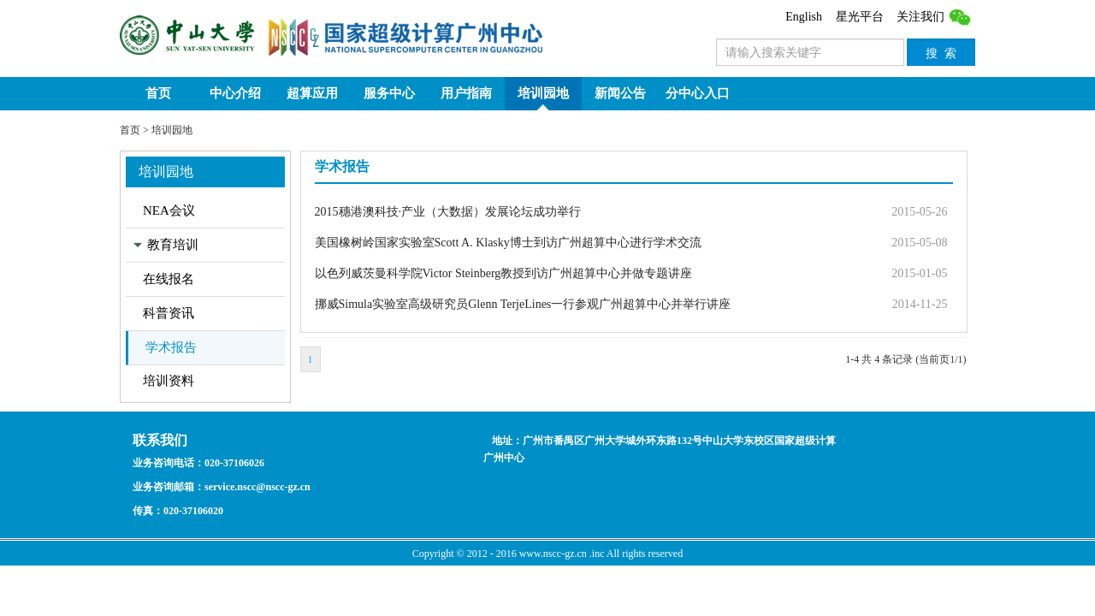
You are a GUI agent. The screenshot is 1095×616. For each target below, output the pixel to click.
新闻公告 (620, 93)
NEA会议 (169, 210)
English (803, 16)
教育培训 (172, 245)
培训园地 (543, 93)
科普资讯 (168, 313)
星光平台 (860, 16)
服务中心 (389, 93)
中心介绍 (235, 93)
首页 (158, 93)
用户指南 (466, 93)
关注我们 (934, 16)
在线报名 (168, 279)
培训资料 (168, 381)
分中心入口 (698, 93)
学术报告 (171, 347)
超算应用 (312, 93)
